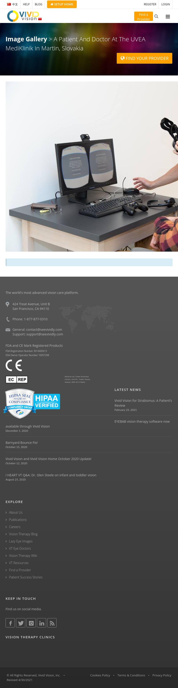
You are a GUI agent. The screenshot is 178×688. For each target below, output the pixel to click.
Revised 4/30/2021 (20, 680)
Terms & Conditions (131, 675)
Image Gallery (26, 39)
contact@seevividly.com (44, 329)
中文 (12, 4)
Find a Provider (20, 570)
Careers (14, 527)
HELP (26, 4)
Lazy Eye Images (20, 541)
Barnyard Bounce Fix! (22, 442)
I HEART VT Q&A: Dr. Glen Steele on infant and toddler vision (51, 475)
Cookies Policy (100, 675)
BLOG (38, 4)
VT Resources (19, 563)
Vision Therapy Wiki (23, 555)
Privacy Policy (162, 675)
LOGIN (165, 4)
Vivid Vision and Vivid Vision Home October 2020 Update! (49, 459)
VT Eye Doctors (20, 548)
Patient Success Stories (26, 577)
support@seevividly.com (44, 334)
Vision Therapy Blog (23, 534)
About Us (15, 512)
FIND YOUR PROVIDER (144, 58)
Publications (18, 519)
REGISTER (150, 4)
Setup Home (62, 4)
